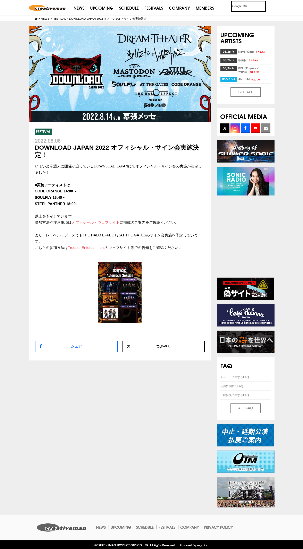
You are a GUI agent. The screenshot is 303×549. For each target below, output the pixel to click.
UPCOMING (101, 8)
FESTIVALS (153, 8)
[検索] (243, 6)
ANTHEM (249, 79)
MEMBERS (205, 8)
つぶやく (149, 346)
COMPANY (179, 8)
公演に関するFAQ (231, 386)
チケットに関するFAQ (234, 377)
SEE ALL (245, 92)
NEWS (79, 8)
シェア (76, 346)
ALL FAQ (245, 408)
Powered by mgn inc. (194, 545)
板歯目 (248, 60)
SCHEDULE (129, 8)
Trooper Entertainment (86, 248)
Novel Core (252, 51)
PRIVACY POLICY (218, 527)
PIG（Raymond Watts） (249, 70)
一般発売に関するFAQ (234, 395)
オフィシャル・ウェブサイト (96, 222)
